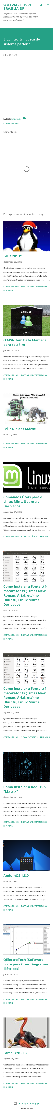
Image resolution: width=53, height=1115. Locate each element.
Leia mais (8, 290)
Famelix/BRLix (15, 1052)
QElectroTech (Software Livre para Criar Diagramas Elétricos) (25, 964)
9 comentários (29, 536)
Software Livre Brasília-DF (17, 7)
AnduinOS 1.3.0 (16, 875)
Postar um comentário (34, 286)
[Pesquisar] (41, 5)
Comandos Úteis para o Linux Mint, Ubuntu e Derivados (22, 501)
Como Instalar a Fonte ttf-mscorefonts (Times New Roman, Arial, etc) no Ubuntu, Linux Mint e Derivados (25, 595)
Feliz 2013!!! (12, 256)
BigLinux (15, 119)
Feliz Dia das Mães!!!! (20, 428)
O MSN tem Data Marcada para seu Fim (24, 342)
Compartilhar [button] (11, 123)
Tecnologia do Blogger (26, 1103)
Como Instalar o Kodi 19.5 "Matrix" (24, 789)
